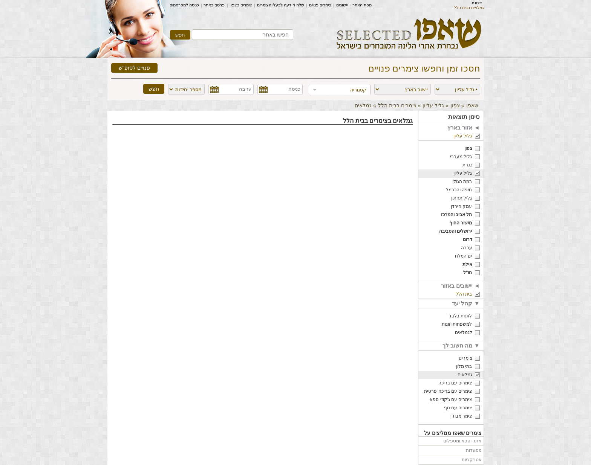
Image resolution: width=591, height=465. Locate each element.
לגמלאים (463, 332)
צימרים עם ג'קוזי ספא (451, 399)
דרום (467, 239)
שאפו (472, 105)
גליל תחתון (461, 198)
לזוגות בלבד (460, 316)
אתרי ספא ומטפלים (462, 441)
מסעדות (474, 450)
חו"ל (467, 272)
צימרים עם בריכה (455, 383)
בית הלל (464, 294)
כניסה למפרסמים (184, 5)
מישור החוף (460, 223)
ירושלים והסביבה (455, 231)
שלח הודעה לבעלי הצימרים (280, 5)
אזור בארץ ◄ (463, 127)
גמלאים (465, 374)
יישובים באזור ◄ (460, 285)
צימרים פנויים (320, 5)
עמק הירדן (461, 206)
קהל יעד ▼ (465, 303)
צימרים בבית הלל (397, 105)
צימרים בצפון (241, 5)
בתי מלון (464, 366)
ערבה (466, 247)
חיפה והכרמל (459, 189)
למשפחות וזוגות (457, 324)
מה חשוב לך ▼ (460, 345)
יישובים (342, 5)
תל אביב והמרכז (456, 214)
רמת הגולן (462, 181)
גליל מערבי (461, 156)
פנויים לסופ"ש (134, 68)
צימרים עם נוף (458, 407)
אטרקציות (472, 459)
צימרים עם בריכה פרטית (448, 391)
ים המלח (463, 256)
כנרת (467, 165)
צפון (455, 105)
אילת (467, 264)
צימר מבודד (460, 416)
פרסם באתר (214, 5)
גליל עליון (433, 105)
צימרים (476, 2)
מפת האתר (362, 5)
